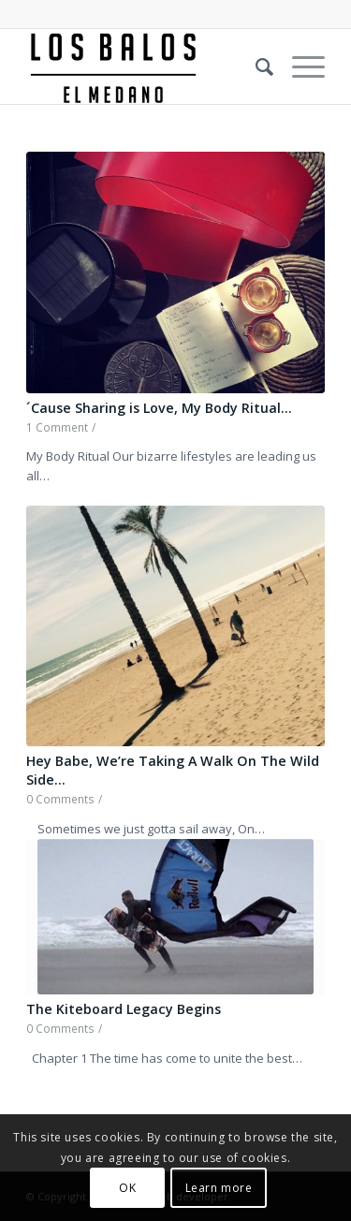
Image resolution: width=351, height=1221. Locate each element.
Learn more (219, 1188)
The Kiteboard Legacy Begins (123, 1009)
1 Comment (57, 426)
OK (127, 1188)
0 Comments (60, 798)
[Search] (255, 66)
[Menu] (299, 66)
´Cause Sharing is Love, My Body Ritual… (159, 408)
